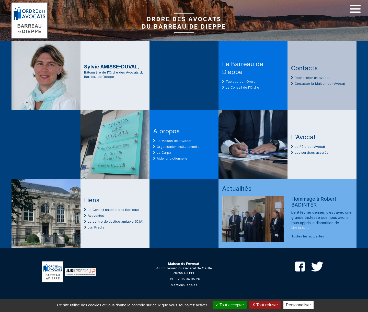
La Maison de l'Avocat (174, 141)
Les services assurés (311, 152)
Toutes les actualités (307, 236)
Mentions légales (184, 285)
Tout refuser (265, 305)
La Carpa (164, 152)
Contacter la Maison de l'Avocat (320, 84)
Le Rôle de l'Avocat (310, 147)
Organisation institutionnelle (178, 147)
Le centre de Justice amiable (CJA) (115, 221)
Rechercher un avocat (312, 78)
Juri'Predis (96, 227)
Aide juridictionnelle (172, 158)
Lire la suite (300, 228)
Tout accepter (229, 305)
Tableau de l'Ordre (241, 81)
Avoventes (96, 216)
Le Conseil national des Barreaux (114, 210)
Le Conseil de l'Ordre (242, 87)
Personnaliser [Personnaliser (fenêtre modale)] (298, 305)
